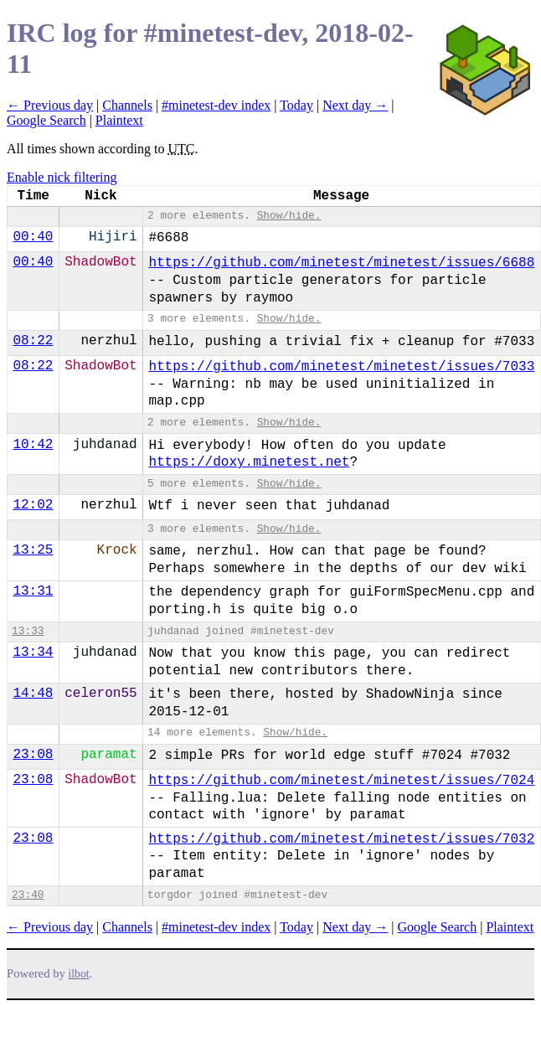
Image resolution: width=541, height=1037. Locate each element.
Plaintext (119, 120)
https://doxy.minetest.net (248, 462)
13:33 (28, 631)
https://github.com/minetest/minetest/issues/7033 (341, 366)
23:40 (28, 895)
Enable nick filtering (62, 177)
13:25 (33, 550)
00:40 (33, 237)
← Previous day (50, 105)
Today (296, 105)
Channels (127, 105)
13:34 (33, 652)
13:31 (33, 591)
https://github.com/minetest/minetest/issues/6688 (341, 263)
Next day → (355, 105)
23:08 (33, 754)
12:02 (33, 505)
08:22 (33, 340)
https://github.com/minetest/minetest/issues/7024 (341, 780)
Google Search (46, 120)
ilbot (79, 973)
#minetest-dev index (216, 105)
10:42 (33, 444)
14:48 (33, 693)
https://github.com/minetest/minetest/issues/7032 (341, 839)
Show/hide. (289, 215)
